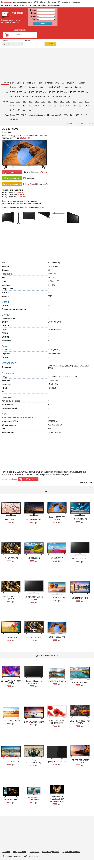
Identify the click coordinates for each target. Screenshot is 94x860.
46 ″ (24, 106)
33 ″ (24, 101)
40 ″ (68, 101)
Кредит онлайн (19, 852)
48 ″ (37, 106)
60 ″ (30, 110)
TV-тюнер (52, 2)
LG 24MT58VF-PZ (34, 520)
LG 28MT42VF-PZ (80, 598)
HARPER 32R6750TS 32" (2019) (80, 761)
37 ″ (49, 101)
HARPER (30, 83)
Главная (6, 852)
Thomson (67, 87)
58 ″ (18, 110)
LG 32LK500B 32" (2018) (57, 518)
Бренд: (6, 83)
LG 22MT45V (11, 519)
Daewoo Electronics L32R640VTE (33, 682)
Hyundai (49, 83)
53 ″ (68, 106)
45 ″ (18, 106)
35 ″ (37, 101)
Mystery (70, 83)
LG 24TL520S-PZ (33, 637)
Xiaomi (78, 87)
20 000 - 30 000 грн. (19, 96)
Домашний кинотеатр (22, 2)
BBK (12, 83)
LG (63, 83)
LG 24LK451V (11, 637)
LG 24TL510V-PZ (79, 519)
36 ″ (43, 101)
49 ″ (43, 106)
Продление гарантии (11, 856)
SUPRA (22, 87)
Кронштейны (54, 5)
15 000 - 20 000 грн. (79, 92)
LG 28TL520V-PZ (10, 558)
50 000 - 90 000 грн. (61, 96)
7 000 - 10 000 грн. (37, 92)
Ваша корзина (20, 30)
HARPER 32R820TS (57, 681)
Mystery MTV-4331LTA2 (57, 762)
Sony (42, 87)
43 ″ (87, 101)
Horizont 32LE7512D (11, 721)
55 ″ (80, 106)
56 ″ (87, 106)
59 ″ (24, 110)
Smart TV (14, 115)
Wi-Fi (23, 115)
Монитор (23, 5)
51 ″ (55, 106)
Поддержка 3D (54, 115)
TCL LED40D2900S (10, 762)
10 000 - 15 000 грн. (58, 92)
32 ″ (18, 101)
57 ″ (12, 110)
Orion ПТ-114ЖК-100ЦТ (34, 761)
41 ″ (74, 101)
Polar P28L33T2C (79, 682)
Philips (13, 87)
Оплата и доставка (50, 852)
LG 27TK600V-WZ (57, 637)
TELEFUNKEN (54, 87)
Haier (40, 83)
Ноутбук (32, 5)
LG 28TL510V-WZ (80, 559)
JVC (57, 83)
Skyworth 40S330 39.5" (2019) (80, 722)
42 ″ (80, 101)
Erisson (20, 83)
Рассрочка (34, 852)
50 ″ (49, 106)
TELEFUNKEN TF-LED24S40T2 (57, 722)
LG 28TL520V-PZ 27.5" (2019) (11, 597)
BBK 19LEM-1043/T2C (34, 722)
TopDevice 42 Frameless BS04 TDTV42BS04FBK (57, 799)
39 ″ (62, 101)
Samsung (33, 87)
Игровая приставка (9, 5)
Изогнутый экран (37, 115)
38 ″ (55, 101)
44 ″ (12, 106)
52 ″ (62, 106)
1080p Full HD (81, 115)
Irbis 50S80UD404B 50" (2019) (11, 682)
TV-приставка (64, 2)
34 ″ (30, 101)
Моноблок (42, 5)
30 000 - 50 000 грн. (40, 96)
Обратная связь (31, 856)
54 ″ (74, 106)
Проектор (76, 2)
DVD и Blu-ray (40, 2)
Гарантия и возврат (71, 852)
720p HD (68, 115)
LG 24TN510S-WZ (57, 598)
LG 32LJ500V (57, 558)
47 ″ (30, 106)
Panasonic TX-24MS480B (34, 798)
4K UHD (14, 119)
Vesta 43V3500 (10, 800)
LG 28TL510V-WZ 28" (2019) (34, 598)
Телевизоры (6, 2)
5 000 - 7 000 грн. (18, 92)
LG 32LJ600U (34, 558)
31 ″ (12, 101)
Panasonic (82, 83)
